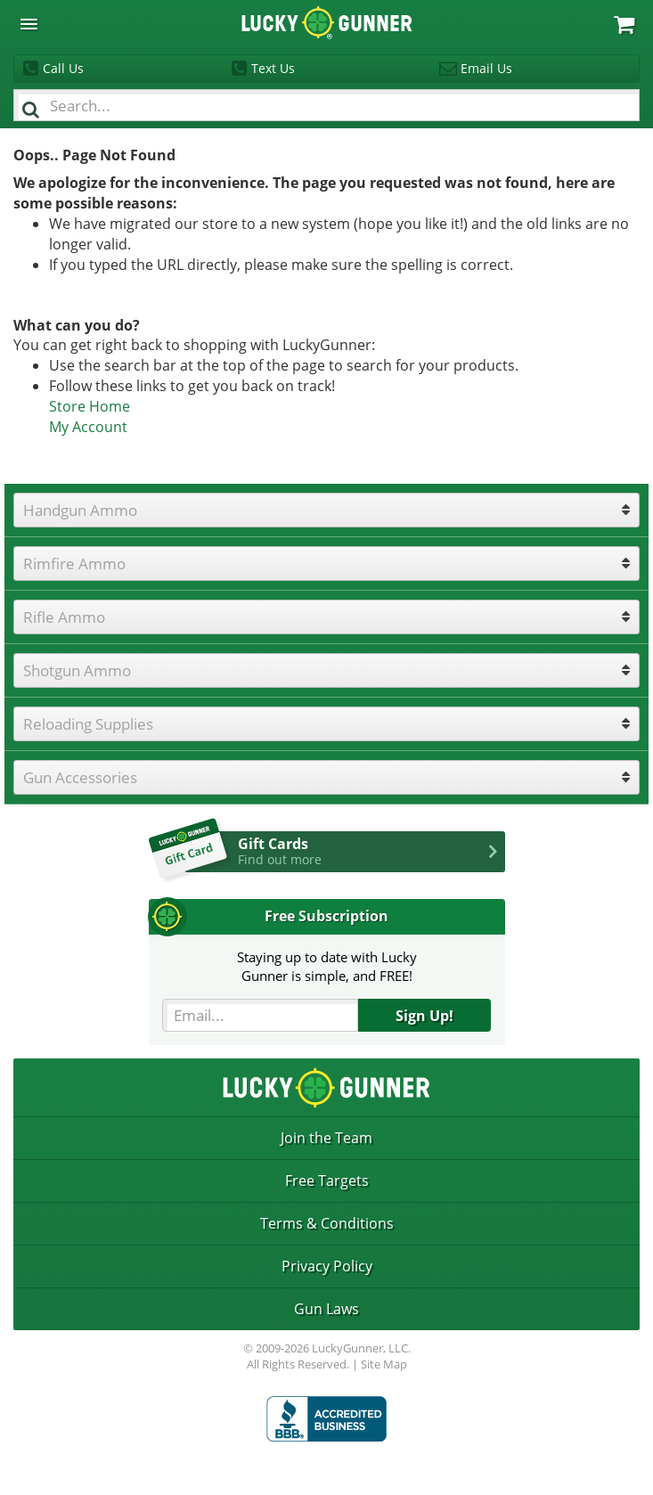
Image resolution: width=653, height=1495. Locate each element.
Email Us (486, 68)
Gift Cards (371, 851)
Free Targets (327, 1180)
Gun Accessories (80, 777)
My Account (88, 427)
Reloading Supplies (88, 724)
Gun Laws (326, 1309)
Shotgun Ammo (77, 670)
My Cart (624, 24)
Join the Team (326, 1138)
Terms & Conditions (327, 1223)
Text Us (273, 68)
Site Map (384, 1364)
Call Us (63, 68)
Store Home (89, 406)
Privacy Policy (327, 1266)
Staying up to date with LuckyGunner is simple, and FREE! (327, 966)
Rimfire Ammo (74, 563)
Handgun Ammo (80, 510)
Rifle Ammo (64, 617)
